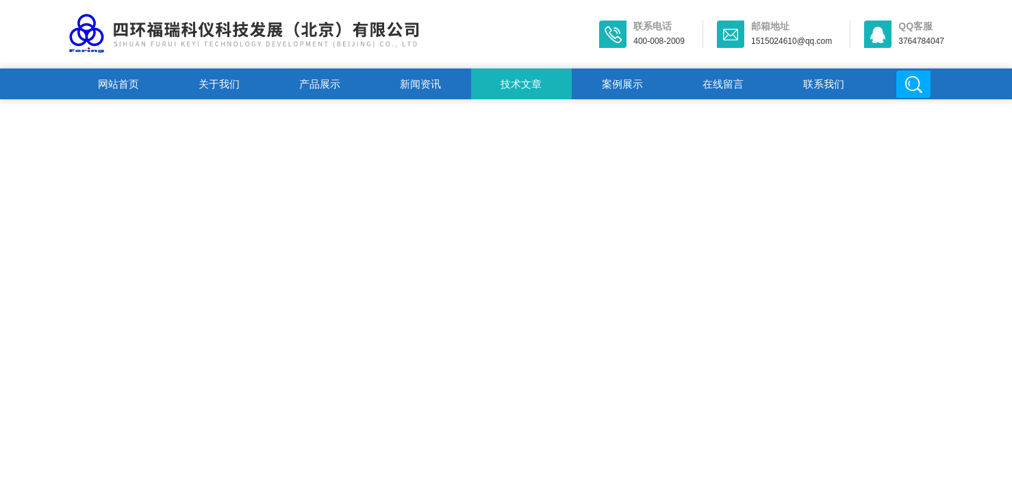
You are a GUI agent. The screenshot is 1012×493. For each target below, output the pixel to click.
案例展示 (622, 84)
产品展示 (319, 84)
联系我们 (823, 84)
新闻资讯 (420, 84)
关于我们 (219, 84)
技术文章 (521, 84)
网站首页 (118, 84)
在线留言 (723, 84)
